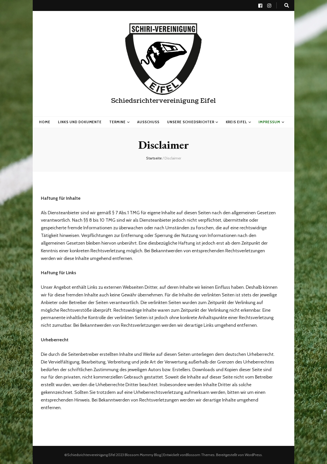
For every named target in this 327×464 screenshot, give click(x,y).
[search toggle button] (286, 5)
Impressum (269, 122)
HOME (44, 122)
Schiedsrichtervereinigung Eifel (163, 100)
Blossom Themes (200, 455)
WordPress (253, 455)
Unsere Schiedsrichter (190, 122)
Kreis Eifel (236, 122)
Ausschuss (148, 122)
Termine (117, 122)
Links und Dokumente (80, 122)
